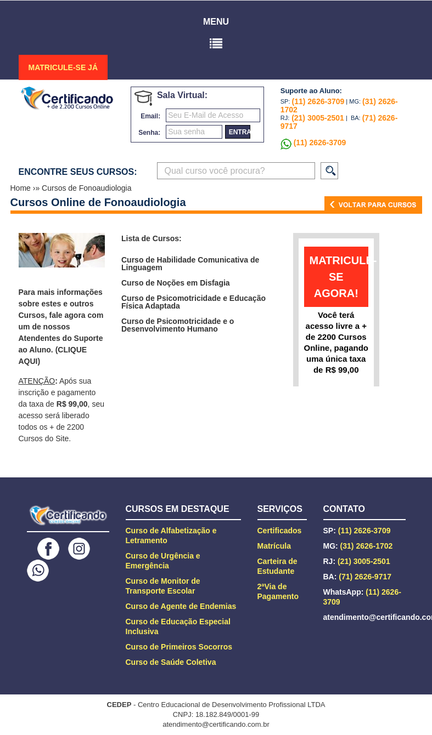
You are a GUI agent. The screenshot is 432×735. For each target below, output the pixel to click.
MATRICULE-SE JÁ (63, 67)
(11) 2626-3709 (318, 101)
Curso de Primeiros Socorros (179, 646)
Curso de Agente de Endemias (181, 606)
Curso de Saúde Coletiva (171, 662)
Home (21, 188)
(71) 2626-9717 (365, 576)
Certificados (279, 530)
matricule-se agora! (339, 276)
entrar (239, 132)
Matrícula (274, 546)
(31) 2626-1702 (366, 546)
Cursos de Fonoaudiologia (86, 188)
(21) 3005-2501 (316, 117)
